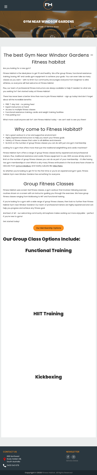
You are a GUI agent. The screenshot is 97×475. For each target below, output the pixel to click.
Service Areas (53, 27)
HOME (40, 27)
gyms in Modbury (23, 166)
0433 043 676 (13, 465)
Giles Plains (58, 166)
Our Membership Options (48, 228)
